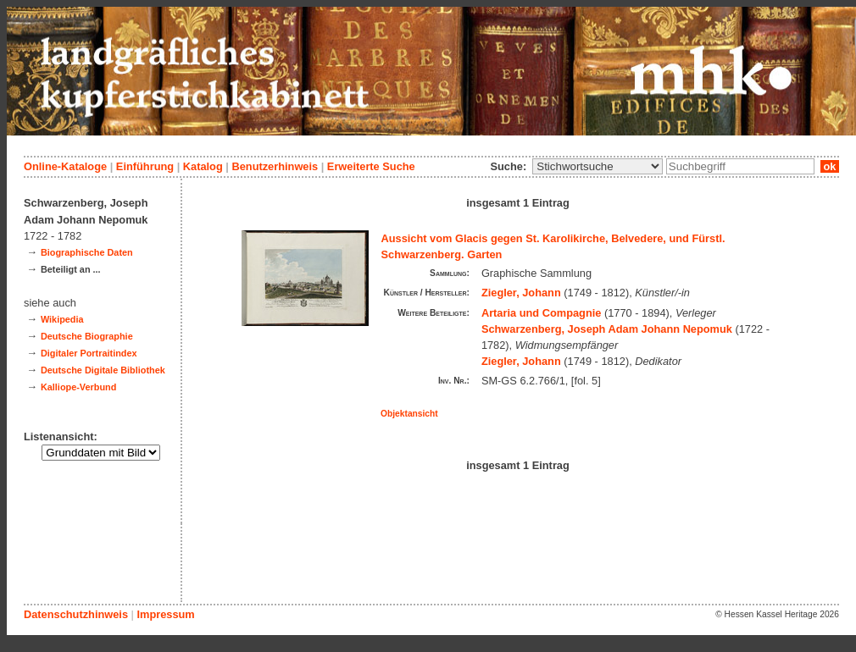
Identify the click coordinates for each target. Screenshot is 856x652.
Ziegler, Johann (521, 292)
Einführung (145, 166)
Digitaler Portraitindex (89, 353)
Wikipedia (62, 319)
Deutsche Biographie (87, 336)
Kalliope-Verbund (78, 387)
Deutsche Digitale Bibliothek (103, 370)
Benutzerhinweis (274, 166)
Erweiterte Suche (371, 166)
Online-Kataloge (65, 166)
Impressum (165, 614)
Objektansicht (409, 413)
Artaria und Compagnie (541, 313)
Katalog (203, 166)
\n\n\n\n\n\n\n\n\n (597, 166)
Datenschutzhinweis (76, 614)
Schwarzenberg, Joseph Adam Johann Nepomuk (606, 329)
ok (829, 166)
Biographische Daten (87, 252)
